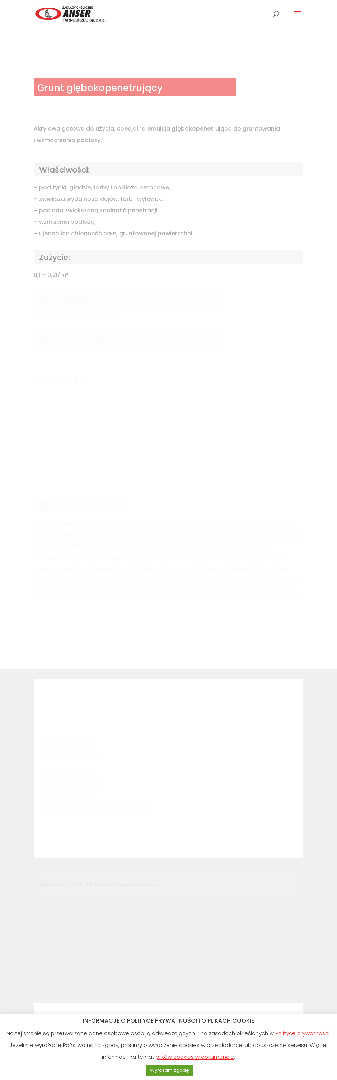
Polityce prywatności (302, 1033)
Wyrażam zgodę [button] (169, 1070)
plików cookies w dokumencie (195, 1057)
